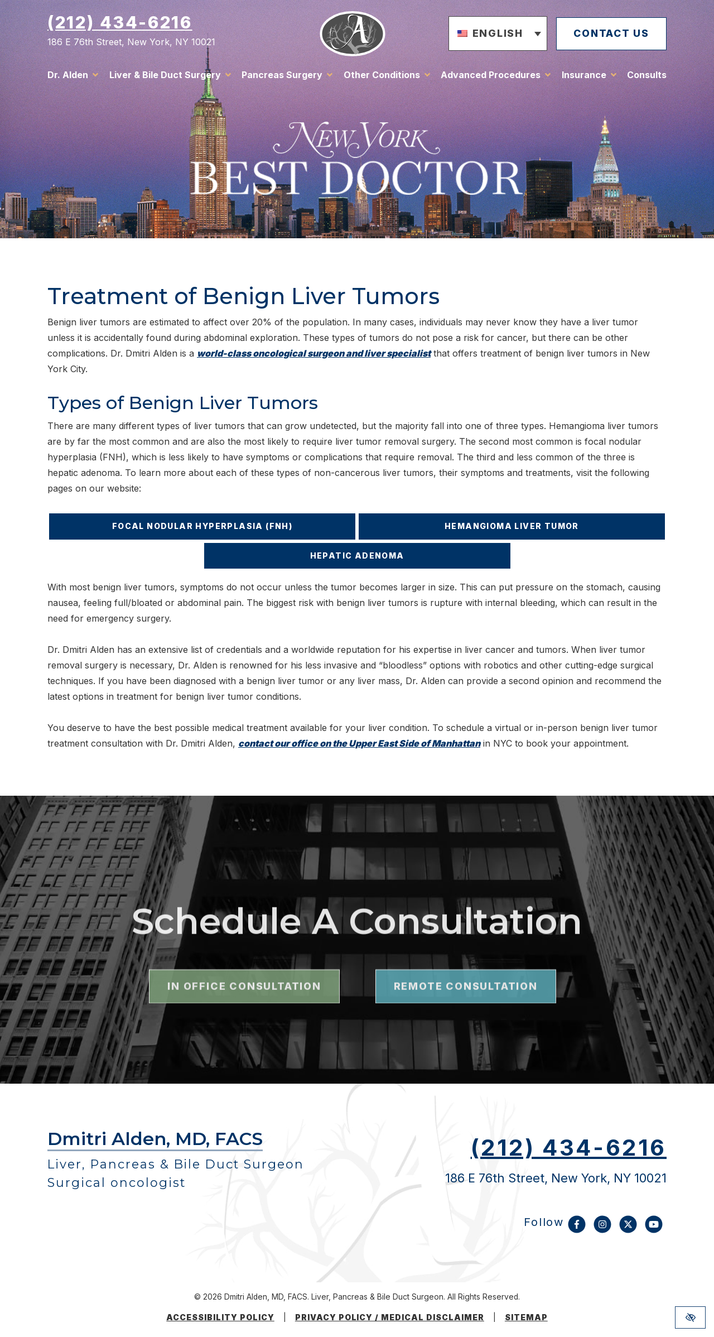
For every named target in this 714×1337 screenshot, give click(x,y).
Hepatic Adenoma (357, 555)
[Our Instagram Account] (602, 1229)
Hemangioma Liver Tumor (512, 526)
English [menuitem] (494, 34)
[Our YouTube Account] (654, 1229)
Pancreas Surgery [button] (282, 75)
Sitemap (526, 1317)
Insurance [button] (584, 75)
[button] (494, 34)
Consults (647, 75)
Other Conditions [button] (382, 75)
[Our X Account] (628, 1229)
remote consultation (466, 1058)
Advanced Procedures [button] (491, 75)
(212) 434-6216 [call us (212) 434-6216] (119, 23)
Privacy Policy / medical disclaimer (389, 1317)
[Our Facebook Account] (577, 1229)
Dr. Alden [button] (67, 75)
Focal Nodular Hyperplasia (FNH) (202, 526)
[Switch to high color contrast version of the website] (690, 1317)
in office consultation (244, 1058)
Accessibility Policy (220, 1317)
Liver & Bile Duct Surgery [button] (165, 75)
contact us (609, 34)
